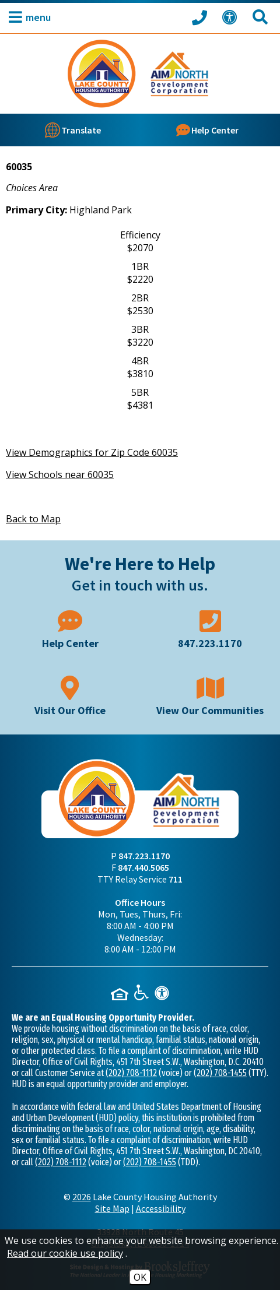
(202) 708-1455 (220, 1072)
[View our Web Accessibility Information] (231, 17)
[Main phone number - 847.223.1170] (210, 628)
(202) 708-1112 (131, 1072)
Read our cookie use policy (65, 1253)
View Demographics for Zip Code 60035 (92, 452)
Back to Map (33, 518)
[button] (27, 17)
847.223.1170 (144, 856)
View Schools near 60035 (60, 474)
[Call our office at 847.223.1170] (201, 17)
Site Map (112, 1208)
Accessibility (161, 1208)
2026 (81, 1197)
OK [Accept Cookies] (140, 1277)
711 (176, 879)
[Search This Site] (262, 17)
